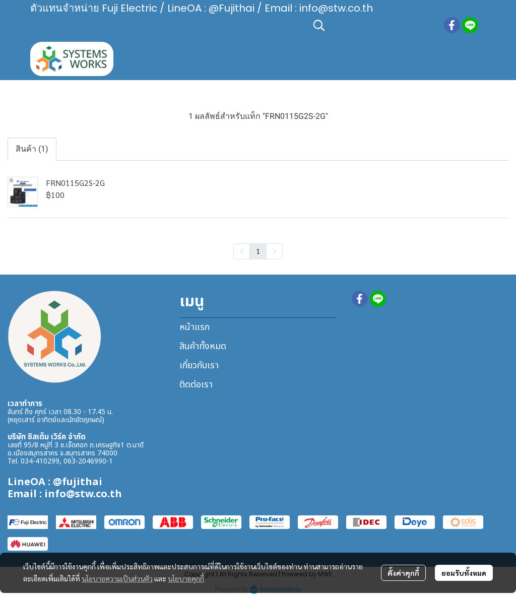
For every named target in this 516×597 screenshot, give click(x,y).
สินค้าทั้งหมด (202, 346)
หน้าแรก (194, 327)
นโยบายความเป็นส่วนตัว (117, 578)
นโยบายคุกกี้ (186, 578)
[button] (373, 25)
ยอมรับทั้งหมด (463, 572)
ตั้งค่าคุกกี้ (403, 572)
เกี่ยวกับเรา (199, 365)
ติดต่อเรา (196, 384)
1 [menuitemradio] (258, 250)
